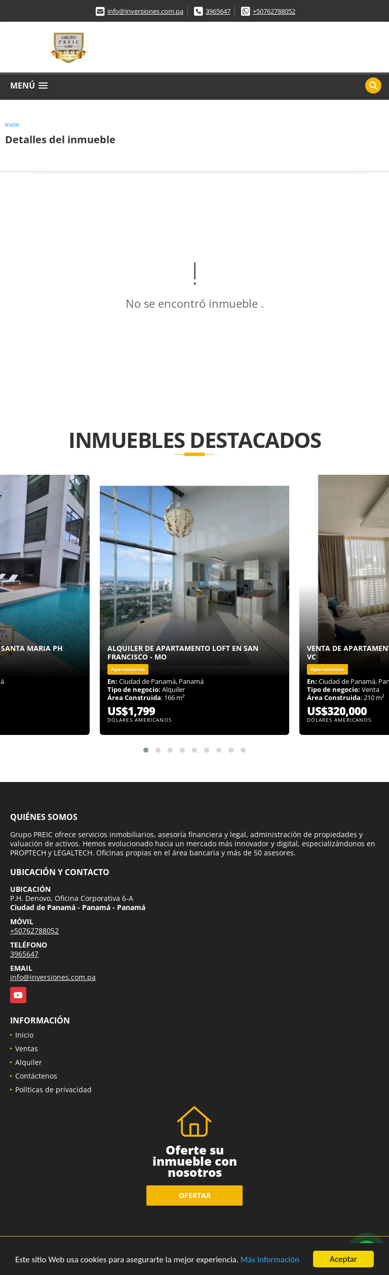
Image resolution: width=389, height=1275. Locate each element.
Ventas (26, 1048)
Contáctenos (36, 1076)
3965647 (218, 11)
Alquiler (28, 1062)
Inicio (12, 124)
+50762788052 (274, 11)
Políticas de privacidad (53, 1089)
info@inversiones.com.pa (145, 11)
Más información (270, 1259)
